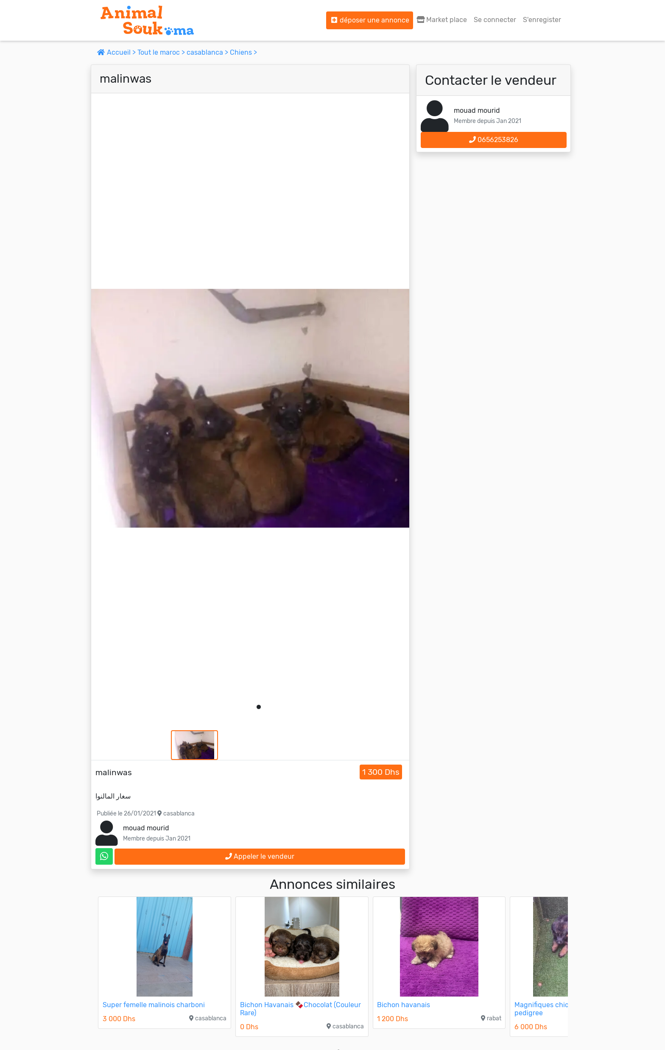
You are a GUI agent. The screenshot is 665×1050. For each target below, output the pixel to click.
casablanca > (208, 52)
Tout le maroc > (162, 52)
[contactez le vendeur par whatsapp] (104, 856)
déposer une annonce (369, 20)
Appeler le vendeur (259, 856)
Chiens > (243, 52)
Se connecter (495, 20)
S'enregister (542, 20)
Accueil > (117, 52)
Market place (441, 20)
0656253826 (493, 140)
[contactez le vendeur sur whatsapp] (104, 856)
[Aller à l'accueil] (147, 20)
